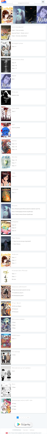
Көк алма (14, 157)
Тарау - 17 (14, 68)
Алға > (28, 417)
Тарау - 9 (14, 162)
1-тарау (14, 354)
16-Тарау (14, 409)
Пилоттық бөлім (16, 127)
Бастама (14, 279)
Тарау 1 (13, 111)
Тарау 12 (14, 230)
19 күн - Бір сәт (16, 303)
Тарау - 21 (14, 143)
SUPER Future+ (16, 335)
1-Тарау (13, 387)
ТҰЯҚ (13, 173)
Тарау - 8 (14, 165)
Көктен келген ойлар (18, 59)
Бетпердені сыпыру (17, 43)
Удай (13, 124)
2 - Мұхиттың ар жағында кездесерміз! (21, 241)
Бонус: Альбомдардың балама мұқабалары (22, 211)
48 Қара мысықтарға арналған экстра (21, 289)
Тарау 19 (14, 62)
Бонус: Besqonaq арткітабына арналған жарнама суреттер (26, 208)
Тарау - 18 (14, 65)
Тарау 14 (14, 225)
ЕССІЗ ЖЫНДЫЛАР (18, 27)
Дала (13, 79)
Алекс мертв (15, 108)
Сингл (13, 371)
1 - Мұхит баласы (16, 244)
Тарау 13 (14, 227)
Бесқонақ (14, 205)
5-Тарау (13, 322)
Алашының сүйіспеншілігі (19, 286)
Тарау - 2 (14, 260)
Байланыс (32, 430)
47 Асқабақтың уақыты (17, 292)
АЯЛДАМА (15, 222)
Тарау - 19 (14, 149)
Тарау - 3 (14, 257)
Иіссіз (13, 384)
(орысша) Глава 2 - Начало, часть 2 (20, 33)
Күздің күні (15, 254)
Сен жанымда (16, 351)
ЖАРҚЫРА (15, 189)
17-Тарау (14, 406)
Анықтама (25, 430)
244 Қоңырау (15, 311)
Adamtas (14, 140)
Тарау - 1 (14, 176)
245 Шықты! (15, 309)
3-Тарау (13, 328)
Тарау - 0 (14, 46)
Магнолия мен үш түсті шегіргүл (21, 368)
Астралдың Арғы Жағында (19, 270)
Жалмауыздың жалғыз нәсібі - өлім (22, 400)
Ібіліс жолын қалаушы (18, 319)
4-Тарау (13, 325)
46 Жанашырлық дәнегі (18, 295)
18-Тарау (14, 403)
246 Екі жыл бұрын (16, 306)
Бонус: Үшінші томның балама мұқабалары (22, 214)
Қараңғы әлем (15, 95)
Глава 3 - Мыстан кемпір (18, 30)
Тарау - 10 (14, 160)
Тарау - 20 (14, 146)
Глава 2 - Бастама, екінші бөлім (19, 35)
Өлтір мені (15, 92)
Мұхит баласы (16, 238)
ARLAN (14, 76)
